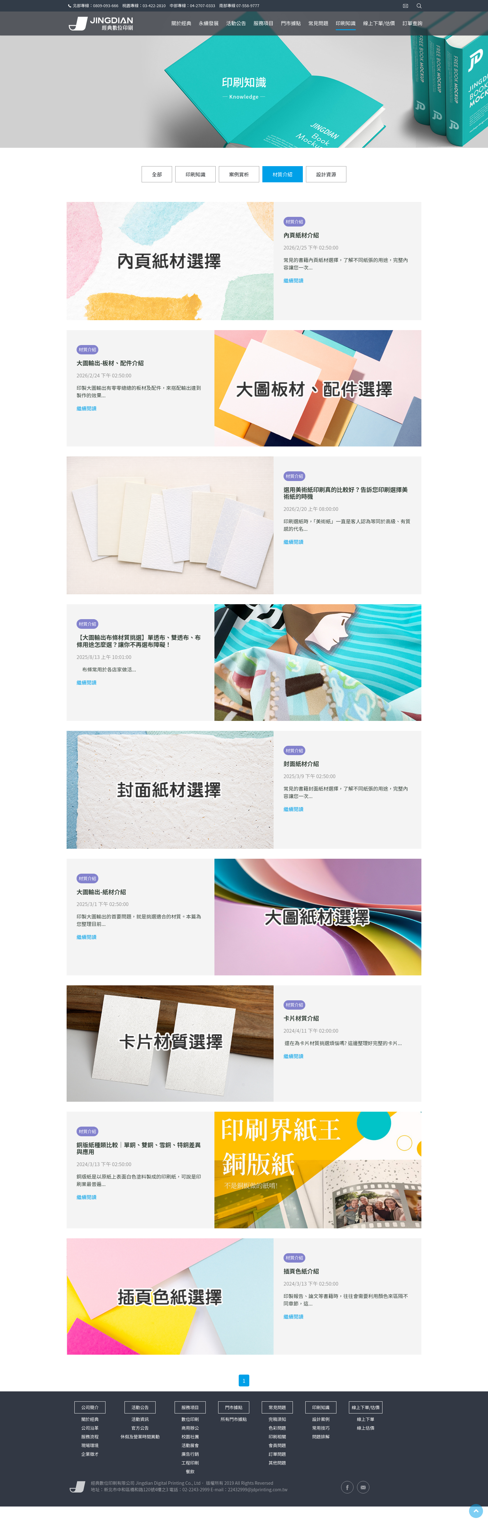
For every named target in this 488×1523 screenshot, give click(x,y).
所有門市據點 (234, 1435)
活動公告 (236, 23)
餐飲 (190, 1488)
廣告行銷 (190, 1470)
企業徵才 (90, 1470)
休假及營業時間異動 (140, 1453)
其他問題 (277, 1479)
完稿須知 (277, 1435)
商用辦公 (190, 1444)
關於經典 (181, 23)
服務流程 (90, 1453)
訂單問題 (277, 1470)
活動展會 (190, 1462)
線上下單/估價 (379, 23)
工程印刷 (190, 1479)
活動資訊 (140, 1435)
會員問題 (277, 1462)
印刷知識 (346, 23)
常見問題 (318, 23)
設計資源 (326, 183)
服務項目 (264, 23)
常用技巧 (321, 1444)
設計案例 (321, 1435)
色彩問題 (277, 1444)
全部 (157, 183)
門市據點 (291, 23)
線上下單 (365, 1435)
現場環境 (90, 1462)
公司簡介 (90, 1424)
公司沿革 (90, 1444)
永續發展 (209, 23)
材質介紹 (283, 183)
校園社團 (190, 1453)
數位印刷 (190, 1435)
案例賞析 (239, 183)
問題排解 (321, 1453)
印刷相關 (277, 1453)
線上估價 (365, 1444)
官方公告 (140, 1444)
